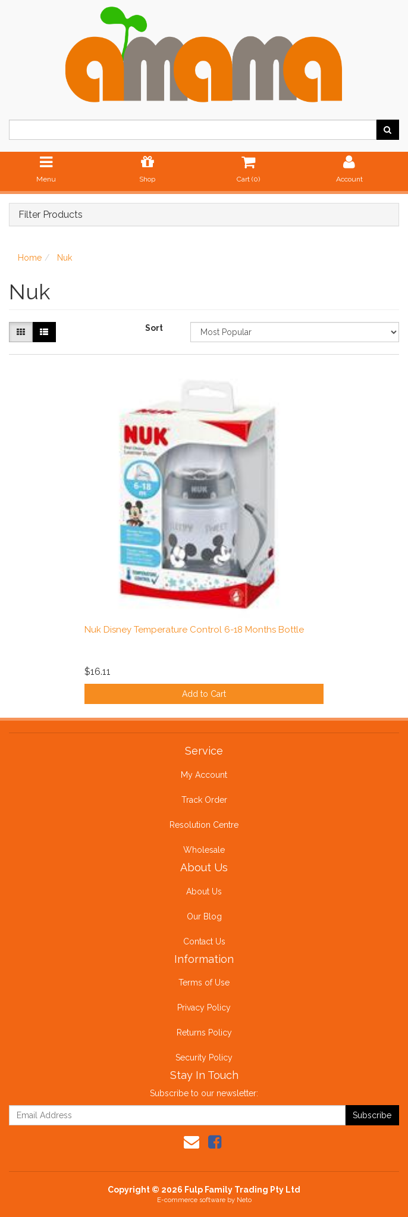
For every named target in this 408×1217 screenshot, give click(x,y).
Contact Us (204, 941)
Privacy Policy (204, 1007)
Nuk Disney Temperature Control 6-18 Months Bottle (194, 629)
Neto (244, 1200)
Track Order (204, 800)
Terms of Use (204, 982)
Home (30, 257)
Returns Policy (204, 1032)
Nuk (64, 257)
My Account (204, 775)
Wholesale (204, 850)
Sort (154, 328)
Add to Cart (204, 694)
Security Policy (204, 1057)
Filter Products (50, 214)
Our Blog (204, 916)
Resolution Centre (204, 825)
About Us (204, 891)
